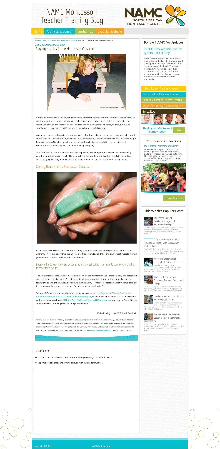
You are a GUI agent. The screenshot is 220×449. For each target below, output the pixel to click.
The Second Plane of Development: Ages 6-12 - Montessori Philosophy (165, 221)
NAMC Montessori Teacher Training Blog (71, 16)
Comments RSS (178, 446)
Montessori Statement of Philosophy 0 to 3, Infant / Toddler (168, 260)
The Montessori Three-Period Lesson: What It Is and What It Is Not (167, 317)
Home (38, 31)
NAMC (53, 320)
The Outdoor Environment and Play (161, 146)
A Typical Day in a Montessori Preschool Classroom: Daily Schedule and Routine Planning (161, 242)
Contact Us (85, 31)
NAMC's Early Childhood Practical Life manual (85, 300)
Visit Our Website (110, 31)
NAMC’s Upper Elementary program (73, 296)
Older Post (131, 337)
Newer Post (42, 337)
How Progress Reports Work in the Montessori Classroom (169, 298)
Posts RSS (164, 446)
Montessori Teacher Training (99, 330)
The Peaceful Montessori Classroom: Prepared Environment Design (169, 280)
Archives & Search (60, 31)
